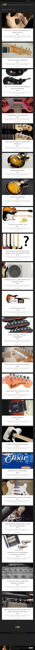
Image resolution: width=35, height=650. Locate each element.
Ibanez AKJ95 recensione (18, 170)
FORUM (16, 3)
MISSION (19, 3)
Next (18, 633)
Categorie (23, 3)
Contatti (28, 3)
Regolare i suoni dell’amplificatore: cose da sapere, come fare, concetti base (17, 621)
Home (13, 3)
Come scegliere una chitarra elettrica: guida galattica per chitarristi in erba (17, 253)
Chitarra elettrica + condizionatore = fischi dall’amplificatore (17, 283)
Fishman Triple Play (17, 425)
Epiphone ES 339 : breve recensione (17, 115)
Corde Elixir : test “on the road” (17, 479)
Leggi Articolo (17, 66)
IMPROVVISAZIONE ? (11, 646)
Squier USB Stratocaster (17, 312)
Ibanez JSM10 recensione (17, 197)
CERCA (32, 3)
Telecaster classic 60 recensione (17, 60)
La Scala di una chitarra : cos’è (17, 224)
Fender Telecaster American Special (17, 452)
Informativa (31, 4)
